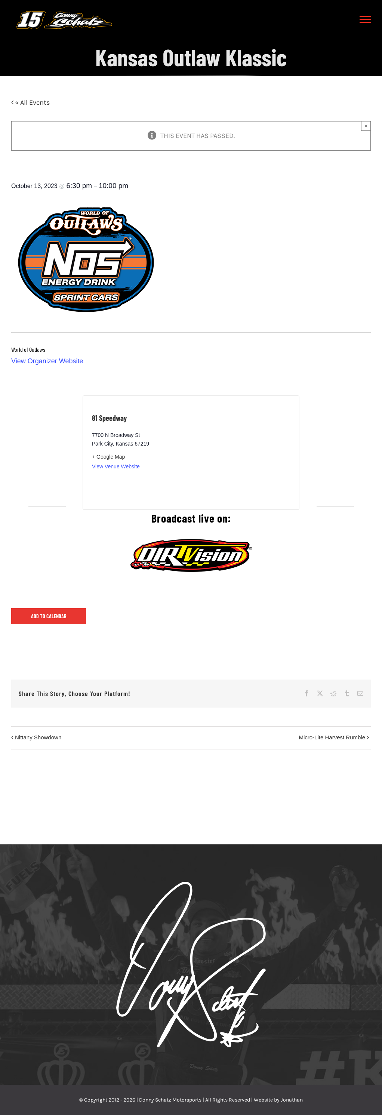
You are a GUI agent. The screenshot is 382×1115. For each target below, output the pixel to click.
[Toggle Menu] (365, 19)
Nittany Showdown (38, 737)
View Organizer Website (47, 361)
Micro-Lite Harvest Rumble (332, 737)
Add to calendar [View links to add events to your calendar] (49, 616)
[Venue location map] (240, 452)
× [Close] (366, 126)
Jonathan (292, 1100)
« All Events (31, 102)
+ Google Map (108, 457)
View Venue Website (116, 466)
